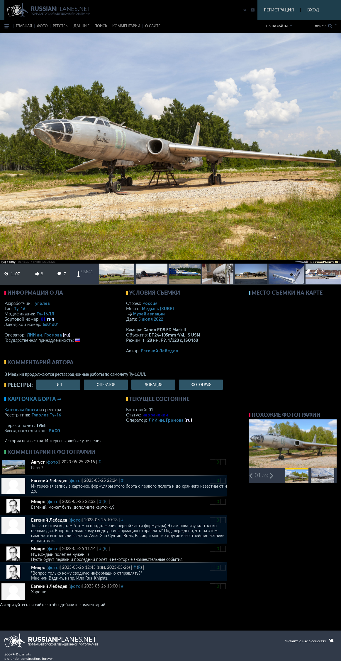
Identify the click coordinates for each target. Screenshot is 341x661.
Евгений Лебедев (159, 350)
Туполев (41, 303)
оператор (106, 384)
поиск (100, 26)
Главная (24, 26)
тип (50, 319)
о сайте (152, 26)
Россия (149, 303)
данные (81, 26)
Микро (38, 501)
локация (153, 384)
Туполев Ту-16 (46, 414)
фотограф (201, 384)
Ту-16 (19, 308)
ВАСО (54, 430)
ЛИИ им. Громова (44, 334)
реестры (61, 26)
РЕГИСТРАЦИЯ (279, 9)
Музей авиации (149, 313)
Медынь (158, 308)
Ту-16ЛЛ (45, 313)
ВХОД (313, 9)
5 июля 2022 (150, 319)
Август (38, 461)
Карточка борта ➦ (34, 399)
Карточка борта (21, 409)
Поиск (323, 26)
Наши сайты (277, 26)
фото (42, 26)
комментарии (126, 26)
